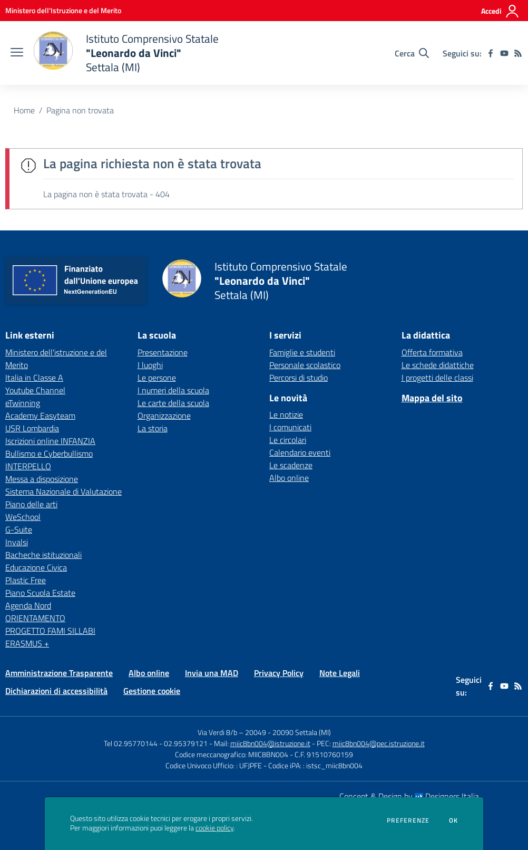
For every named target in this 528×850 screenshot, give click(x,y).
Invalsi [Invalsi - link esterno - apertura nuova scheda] (16, 542)
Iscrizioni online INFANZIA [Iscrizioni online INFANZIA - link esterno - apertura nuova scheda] (50, 440)
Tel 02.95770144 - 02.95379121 (156, 743)
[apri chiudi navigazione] (17, 53)
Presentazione (163, 352)
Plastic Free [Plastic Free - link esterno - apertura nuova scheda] (25, 580)
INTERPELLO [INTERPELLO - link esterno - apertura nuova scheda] (28, 466)
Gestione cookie (151, 690)
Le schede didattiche (438, 365)
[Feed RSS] (518, 53)
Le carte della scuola (173, 403)
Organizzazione (164, 415)
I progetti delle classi (437, 377)
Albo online (289, 477)
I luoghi (150, 365)
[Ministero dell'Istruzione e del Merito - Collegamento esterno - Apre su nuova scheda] (63, 10)
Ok (453, 820)
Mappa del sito (432, 398)
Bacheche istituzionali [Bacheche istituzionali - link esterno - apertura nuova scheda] (43, 554)
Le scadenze (290, 465)
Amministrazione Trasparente (59, 673)
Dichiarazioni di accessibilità (56, 690)
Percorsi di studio (298, 377)
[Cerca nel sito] (412, 53)
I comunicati (290, 427)
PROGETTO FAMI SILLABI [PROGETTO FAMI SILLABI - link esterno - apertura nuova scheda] (50, 630)
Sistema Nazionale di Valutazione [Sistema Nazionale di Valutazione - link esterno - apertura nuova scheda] (63, 491)
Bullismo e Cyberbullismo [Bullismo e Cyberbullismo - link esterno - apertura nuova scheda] (49, 453)
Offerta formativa (432, 352)
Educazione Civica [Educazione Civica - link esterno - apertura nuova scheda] (36, 567)
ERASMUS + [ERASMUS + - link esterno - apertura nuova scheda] (27, 643)
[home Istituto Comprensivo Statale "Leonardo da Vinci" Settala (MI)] (126, 53)
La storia (153, 428)
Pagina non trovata (80, 110)
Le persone (157, 377)
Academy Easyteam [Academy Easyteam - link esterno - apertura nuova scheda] (40, 415)
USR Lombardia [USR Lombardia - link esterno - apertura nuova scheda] (32, 428)
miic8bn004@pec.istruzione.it (379, 743)
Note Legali (339, 673)
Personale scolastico (304, 365)
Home (24, 110)
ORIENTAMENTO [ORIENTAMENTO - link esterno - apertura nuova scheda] (35, 618)
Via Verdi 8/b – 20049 (233, 732)
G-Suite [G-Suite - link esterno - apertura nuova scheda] (18, 529)
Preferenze (408, 820)
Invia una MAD (211, 673)
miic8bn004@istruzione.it (270, 743)
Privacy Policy (279, 673)
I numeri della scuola (173, 390)
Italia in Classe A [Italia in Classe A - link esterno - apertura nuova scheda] (34, 377)
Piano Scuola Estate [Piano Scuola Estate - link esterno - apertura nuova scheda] (40, 592)
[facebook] (490, 53)
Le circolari (287, 439)
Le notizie (286, 414)
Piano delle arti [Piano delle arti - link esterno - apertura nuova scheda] (31, 504)
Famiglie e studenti (302, 352)
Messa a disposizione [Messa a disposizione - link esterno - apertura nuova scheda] (41, 478)
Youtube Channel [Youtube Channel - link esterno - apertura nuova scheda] (35, 390)
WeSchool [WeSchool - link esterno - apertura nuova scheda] (23, 516)
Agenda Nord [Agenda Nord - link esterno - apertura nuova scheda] (28, 605)
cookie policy (214, 828)
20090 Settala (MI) (301, 732)
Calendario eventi (299, 452)
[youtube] (504, 53)
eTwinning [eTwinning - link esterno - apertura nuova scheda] (22, 403)
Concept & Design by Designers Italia (409, 796)
